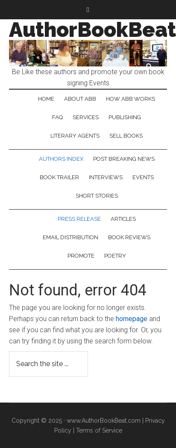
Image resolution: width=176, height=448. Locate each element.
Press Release (79, 219)
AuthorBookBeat (92, 30)
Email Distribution (70, 237)
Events (143, 177)
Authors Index (61, 159)
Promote (80, 256)
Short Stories (97, 195)
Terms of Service (99, 430)
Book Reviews (129, 237)
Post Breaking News (124, 159)
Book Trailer (59, 177)
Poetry (115, 256)
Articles (123, 219)
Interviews (106, 177)
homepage (131, 319)
